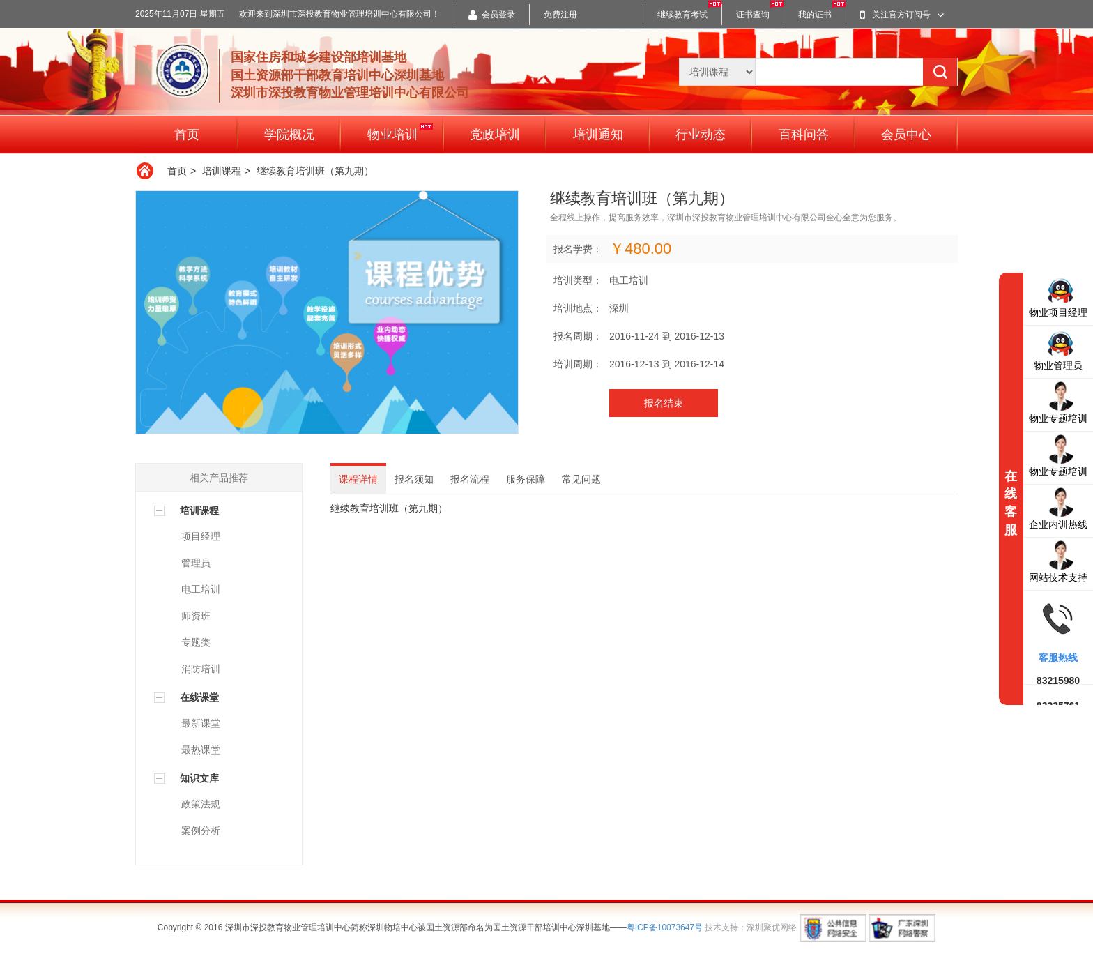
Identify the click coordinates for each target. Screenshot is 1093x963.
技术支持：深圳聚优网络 (751, 927)
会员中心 (906, 135)
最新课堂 (200, 723)
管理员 (196, 562)
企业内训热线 (1058, 508)
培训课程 (221, 170)
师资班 (196, 615)
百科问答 (804, 135)
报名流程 (469, 479)
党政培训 (495, 135)
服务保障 (525, 479)
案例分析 (200, 830)
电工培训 (200, 589)
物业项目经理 (1058, 296)
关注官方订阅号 (902, 15)
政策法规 (200, 804)
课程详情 (358, 479)
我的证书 (815, 15)
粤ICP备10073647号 (665, 927)
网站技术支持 (1058, 561)
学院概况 (289, 135)
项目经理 (200, 536)
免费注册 (560, 15)
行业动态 (700, 135)
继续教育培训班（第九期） (315, 170)
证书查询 (753, 15)
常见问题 (581, 479)
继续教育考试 (682, 15)
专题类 (196, 642)
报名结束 (663, 403)
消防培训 (200, 668)
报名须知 (414, 479)
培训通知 (598, 135)
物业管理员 (1058, 349)
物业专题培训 (1058, 402)
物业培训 (400, 132)
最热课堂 (200, 749)
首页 (186, 135)
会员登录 (491, 15)
